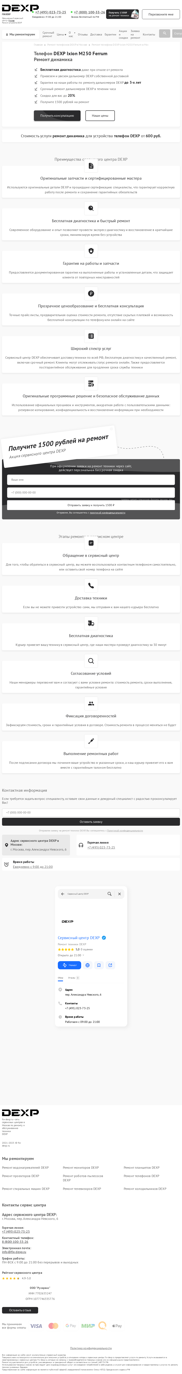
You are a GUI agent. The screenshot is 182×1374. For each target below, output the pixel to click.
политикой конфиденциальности (107, 512)
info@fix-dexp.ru (14, 1252)
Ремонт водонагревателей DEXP (25, 1167)
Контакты (149, 34)
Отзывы (83, 34)
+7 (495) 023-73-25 (50, 12)
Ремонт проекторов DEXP (20, 1176)
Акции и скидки (123, 34)
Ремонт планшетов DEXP (141, 1167)
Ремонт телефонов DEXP (141, 1176)
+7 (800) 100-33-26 (89, 12)
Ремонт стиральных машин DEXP (26, 1189)
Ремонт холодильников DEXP (145, 1189)
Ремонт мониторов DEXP (81, 1167)
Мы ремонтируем (20, 34)
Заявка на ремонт (135, 34)
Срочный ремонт (48, 34)
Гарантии (110, 34)
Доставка (96, 34)
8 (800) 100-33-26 (15, 1242)
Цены (61, 34)
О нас (72, 34)
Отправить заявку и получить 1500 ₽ (91, 505)
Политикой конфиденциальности (125, 830)
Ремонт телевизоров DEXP (82, 1189)
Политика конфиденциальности (91, 1348)
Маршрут (69, 965)
